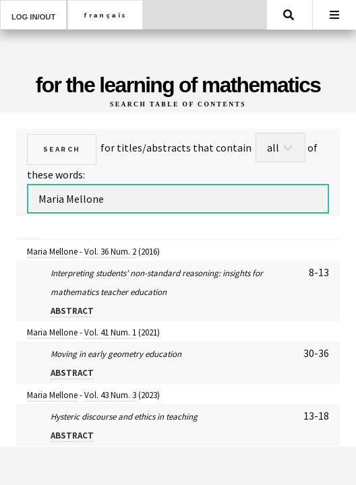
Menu (334, 15)
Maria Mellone (52, 251)
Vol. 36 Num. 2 (110, 251)
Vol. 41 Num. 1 (110, 332)
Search (288, 15)
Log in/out (33, 17)
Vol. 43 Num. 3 (110, 395)
